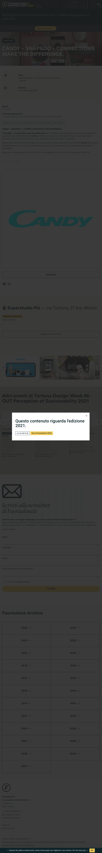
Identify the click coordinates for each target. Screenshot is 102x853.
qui (84, 850)
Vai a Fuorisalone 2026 (42, 433)
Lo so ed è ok (22, 433)
